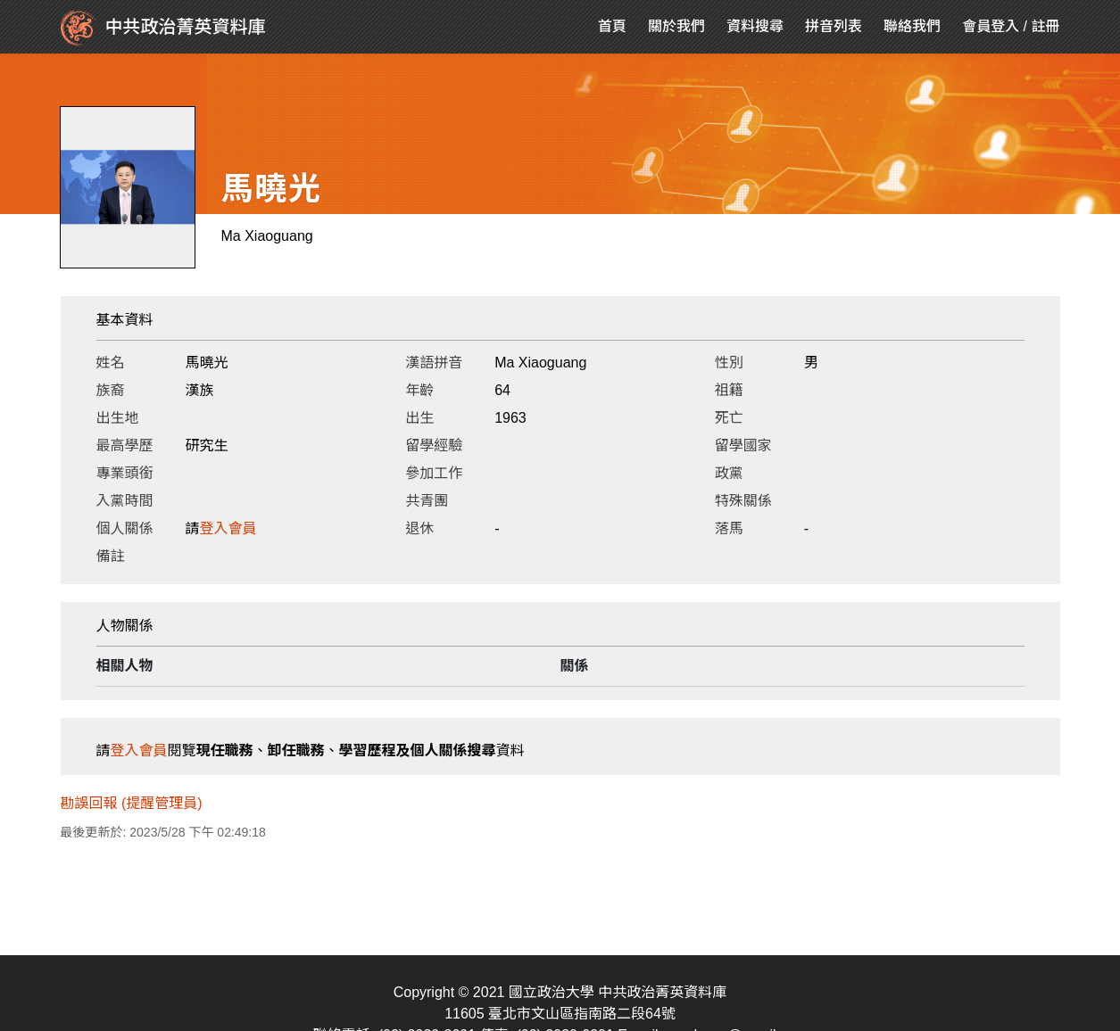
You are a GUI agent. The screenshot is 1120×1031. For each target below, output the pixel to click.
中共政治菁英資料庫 (163, 28)
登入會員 (228, 528)
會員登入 (990, 26)
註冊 (1045, 26)
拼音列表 (833, 26)
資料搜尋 (755, 26)
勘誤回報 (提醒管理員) (132, 803)
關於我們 (676, 26)
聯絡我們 (912, 26)
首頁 (612, 26)
